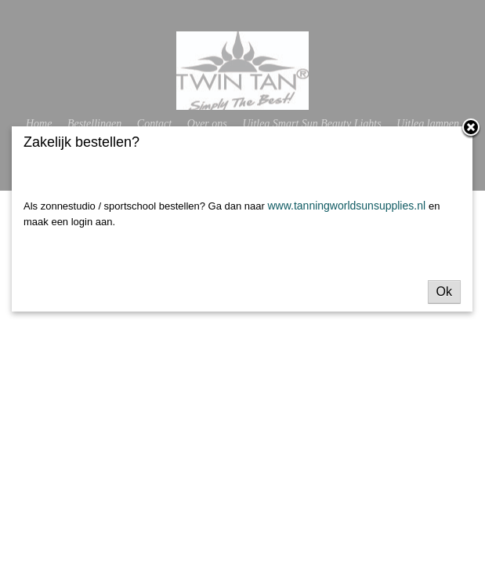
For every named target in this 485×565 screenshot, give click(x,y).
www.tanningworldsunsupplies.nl (347, 205)
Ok (444, 291)
